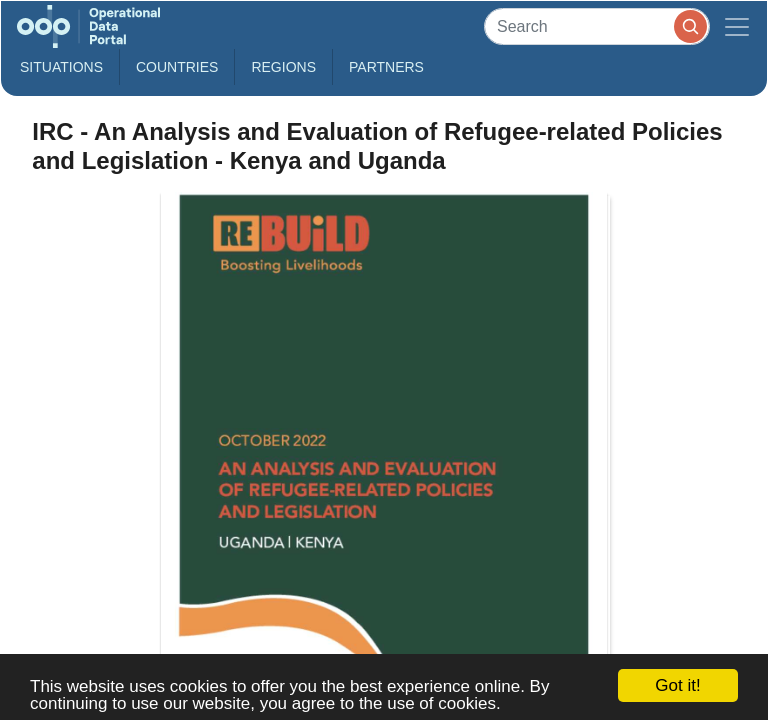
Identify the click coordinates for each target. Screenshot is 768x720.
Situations (61, 67)
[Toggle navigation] (737, 26)
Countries (177, 67)
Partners (386, 67)
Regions (283, 67)
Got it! (677, 685)
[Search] (597, 26)
